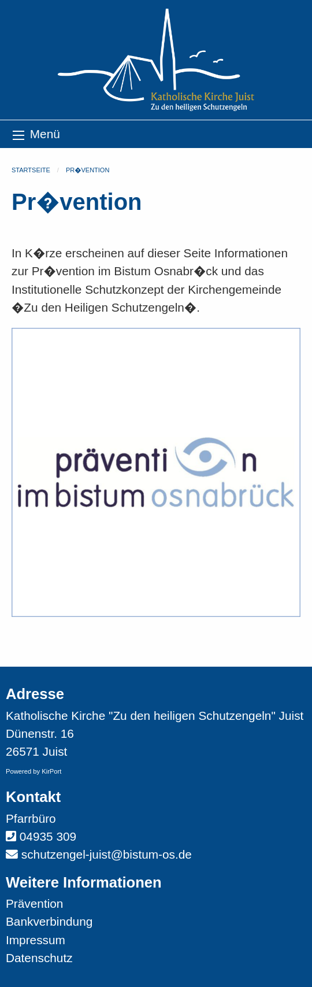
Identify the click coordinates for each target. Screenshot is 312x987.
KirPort (51, 771)
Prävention (34, 903)
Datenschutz (39, 957)
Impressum (35, 940)
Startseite (31, 170)
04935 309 (48, 836)
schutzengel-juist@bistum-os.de (106, 854)
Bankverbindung (49, 921)
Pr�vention (87, 170)
